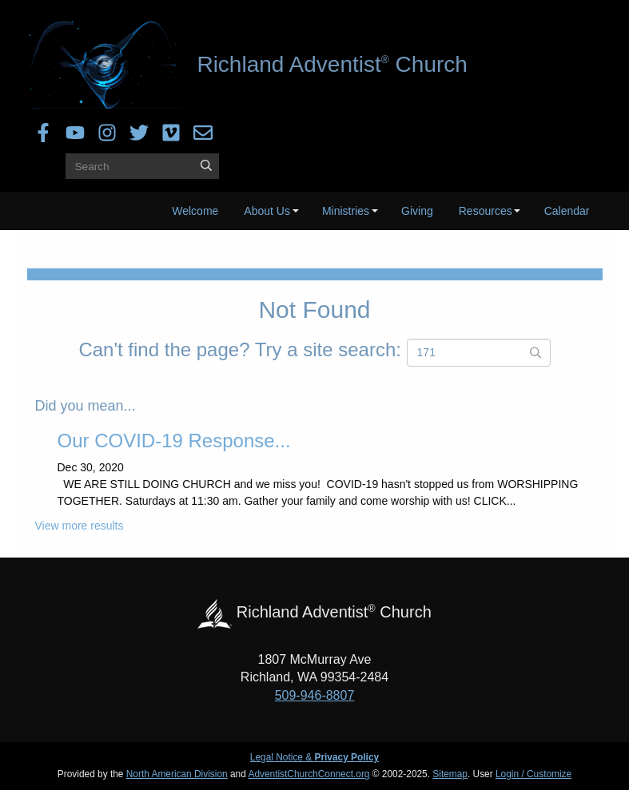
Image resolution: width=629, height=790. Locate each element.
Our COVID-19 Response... (174, 440)
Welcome (195, 210)
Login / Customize (533, 774)
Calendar (567, 210)
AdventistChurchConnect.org (308, 774)
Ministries (345, 210)
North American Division (177, 774)
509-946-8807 (315, 695)
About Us (267, 210)
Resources (485, 210)
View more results (79, 525)
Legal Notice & (314, 757)
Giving (417, 210)
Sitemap (450, 774)
